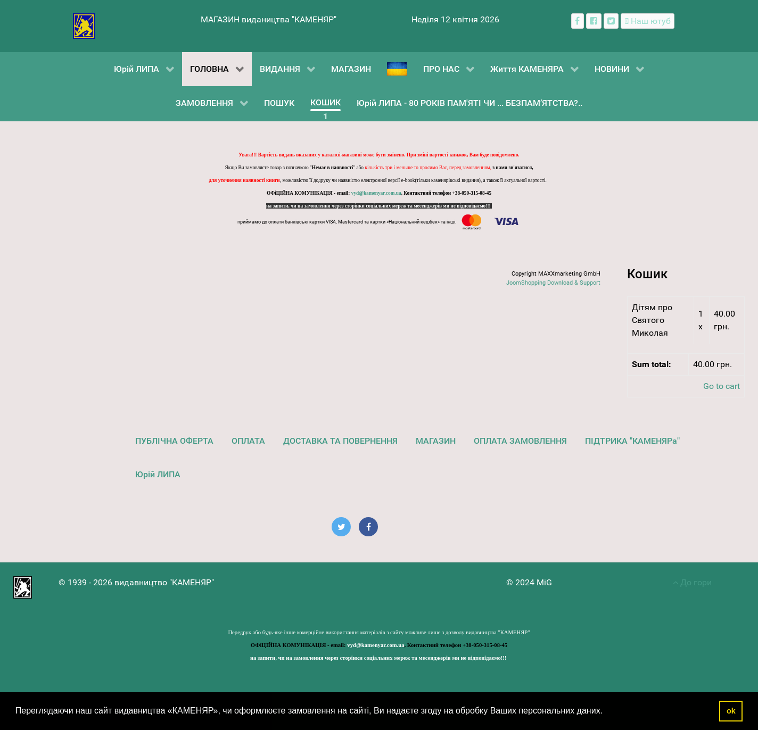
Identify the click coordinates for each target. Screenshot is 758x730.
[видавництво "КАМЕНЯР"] (84, 25)
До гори (692, 582)
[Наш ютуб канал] (647, 21)
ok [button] (731, 711)
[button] (606, 712)
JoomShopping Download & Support (553, 282)
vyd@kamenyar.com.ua (376, 193)
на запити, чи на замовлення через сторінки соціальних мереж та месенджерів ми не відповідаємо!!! (379, 206)
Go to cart (721, 386)
